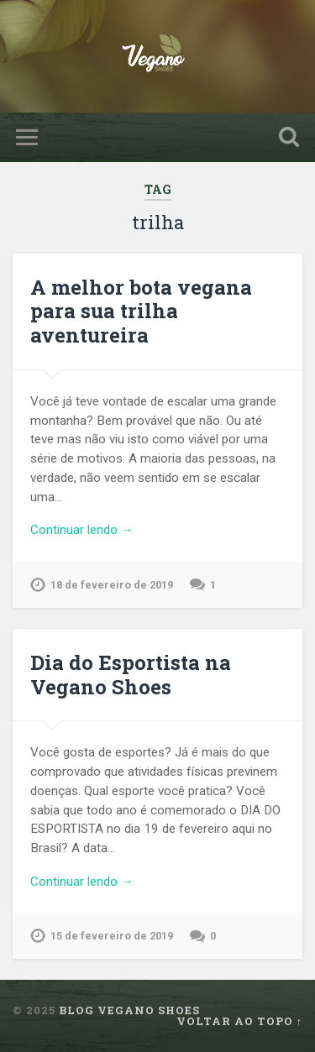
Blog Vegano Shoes (129, 1010)
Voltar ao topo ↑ (239, 1021)
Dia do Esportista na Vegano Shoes (130, 674)
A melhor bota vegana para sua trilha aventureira (141, 311)
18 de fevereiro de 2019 (111, 584)
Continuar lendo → (82, 529)
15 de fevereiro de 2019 (111, 935)
